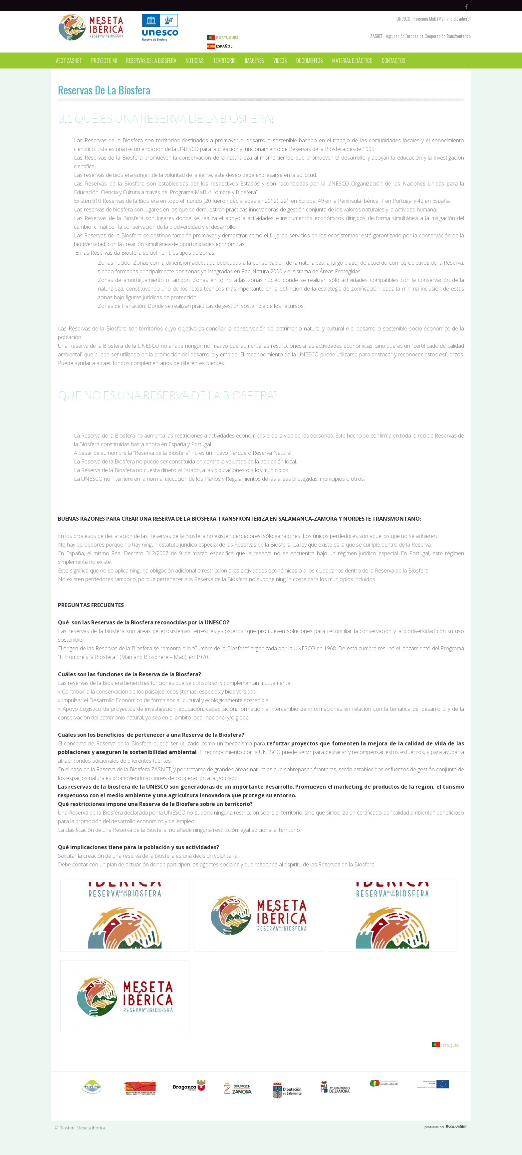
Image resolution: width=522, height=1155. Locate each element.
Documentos (309, 60)
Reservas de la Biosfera (151, 60)
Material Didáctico (352, 60)
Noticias (195, 60)
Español (219, 46)
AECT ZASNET (69, 60)
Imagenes (254, 60)
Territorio (224, 60)
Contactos (393, 60)
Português (222, 37)
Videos (280, 60)
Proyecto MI (104, 60)
